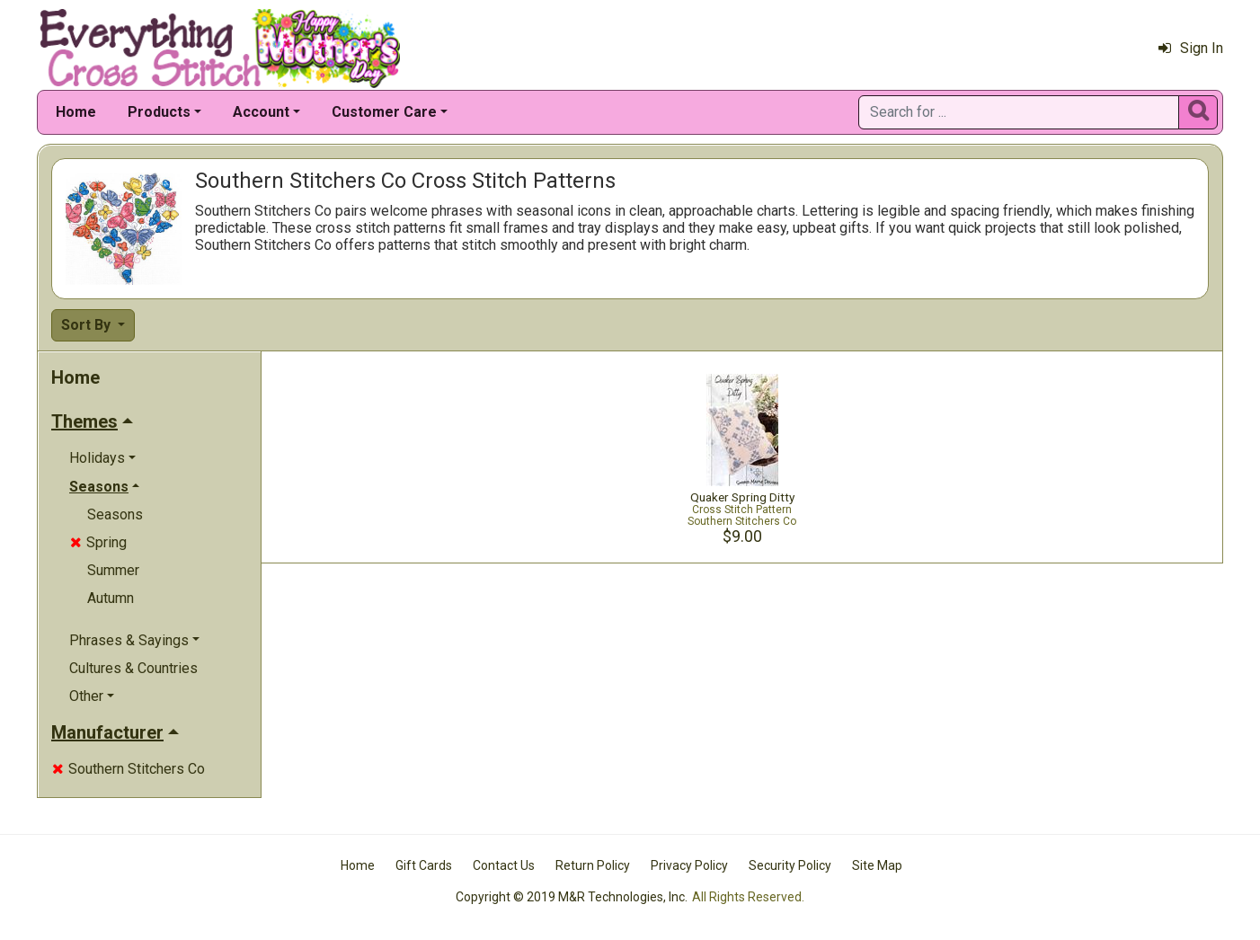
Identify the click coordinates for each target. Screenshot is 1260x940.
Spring (98, 542)
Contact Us (504, 865)
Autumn (110, 598)
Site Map (877, 865)
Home (76, 111)
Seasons (115, 514)
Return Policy (592, 865)
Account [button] (261, 111)
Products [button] (159, 111)
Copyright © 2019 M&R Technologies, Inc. (572, 897)
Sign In (1190, 48)
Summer (113, 570)
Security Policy (790, 865)
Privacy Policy (689, 865)
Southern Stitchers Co (128, 768)
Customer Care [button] (384, 111)
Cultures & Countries (133, 668)
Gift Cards (423, 865)
